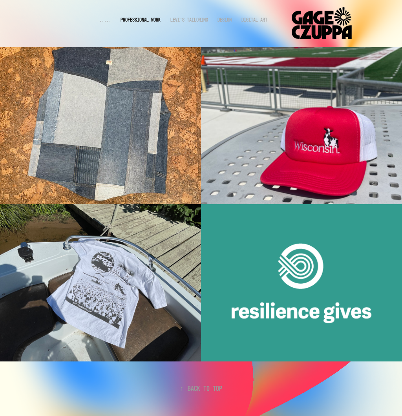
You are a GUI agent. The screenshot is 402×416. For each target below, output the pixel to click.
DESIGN (224, 19)
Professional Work (141, 19)
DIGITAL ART (254, 19)
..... (105, 19)
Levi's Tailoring (189, 19)
